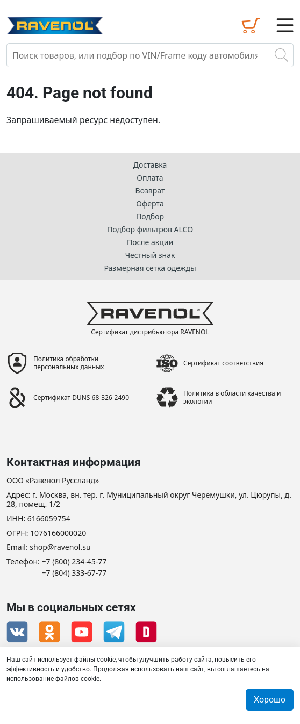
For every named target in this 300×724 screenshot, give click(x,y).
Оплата (150, 178)
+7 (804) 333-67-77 (74, 573)
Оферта (149, 203)
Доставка (150, 165)
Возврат (150, 190)
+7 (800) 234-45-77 (74, 562)
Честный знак (150, 255)
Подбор (150, 216)
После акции (150, 242)
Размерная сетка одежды (150, 268)
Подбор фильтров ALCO (150, 229)
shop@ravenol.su (60, 547)
